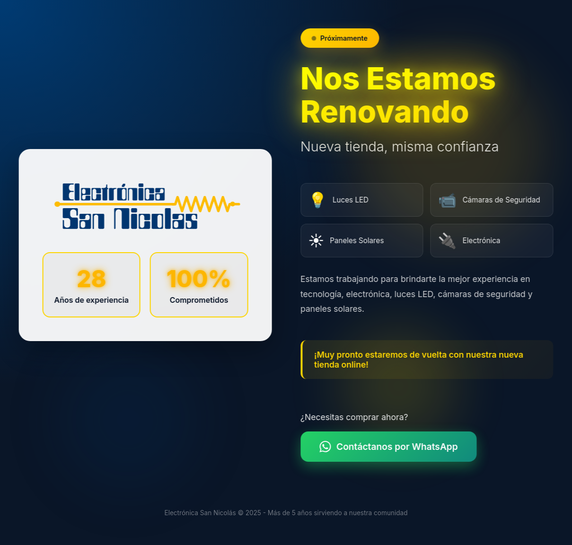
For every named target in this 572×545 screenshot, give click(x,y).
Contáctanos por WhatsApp (391, 446)
